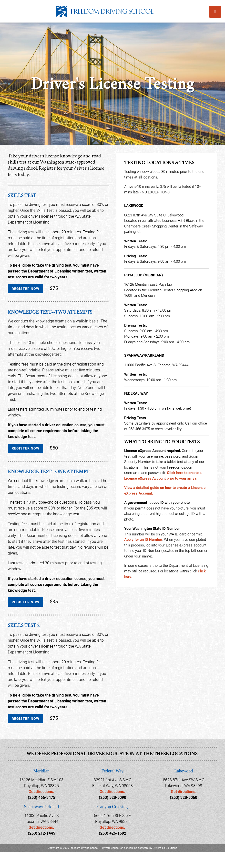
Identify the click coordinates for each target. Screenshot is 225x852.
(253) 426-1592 (112, 833)
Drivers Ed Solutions (165, 848)
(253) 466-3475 (41, 797)
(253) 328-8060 (183, 797)
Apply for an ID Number (143, 539)
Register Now (25, 289)
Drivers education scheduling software (125, 848)
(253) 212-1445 (41, 833)
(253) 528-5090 (112, 797)
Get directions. (41, 791)
